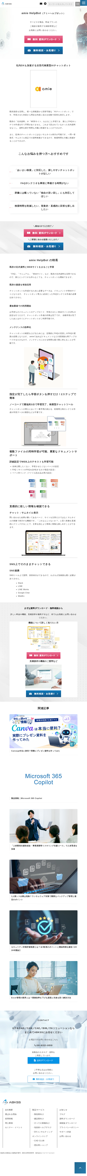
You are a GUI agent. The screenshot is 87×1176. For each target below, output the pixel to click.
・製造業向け (38, 1114)
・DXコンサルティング (42, 1132)
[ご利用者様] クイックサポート (45, 3)
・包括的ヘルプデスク (42, 1127)
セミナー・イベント (14, 1127)
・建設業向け (38, 1119)
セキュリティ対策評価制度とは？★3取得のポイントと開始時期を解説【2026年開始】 (44, 948)
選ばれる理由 (11, 1114)
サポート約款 (65, 1132)
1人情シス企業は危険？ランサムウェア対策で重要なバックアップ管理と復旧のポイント (43, 898)
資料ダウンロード (45, 1060)
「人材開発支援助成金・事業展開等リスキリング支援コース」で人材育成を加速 (44, 847)
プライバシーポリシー (69, 1127)
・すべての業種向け (41, 1123)
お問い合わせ (65, 1136)
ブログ (62, 1114)
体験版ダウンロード (68, 1123)
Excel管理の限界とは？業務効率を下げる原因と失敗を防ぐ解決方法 (41, 998)
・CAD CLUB (38, 1141)
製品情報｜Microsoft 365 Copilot (26, 798)
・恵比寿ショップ (40, 1145)
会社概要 (9, 1110)
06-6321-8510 (45, 1045)
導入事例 (9, 1123)
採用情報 (9, 1119)
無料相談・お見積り (41, 3)
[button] (83, 3)
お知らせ (63, 1110)
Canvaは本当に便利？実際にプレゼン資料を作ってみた (35, 751)
